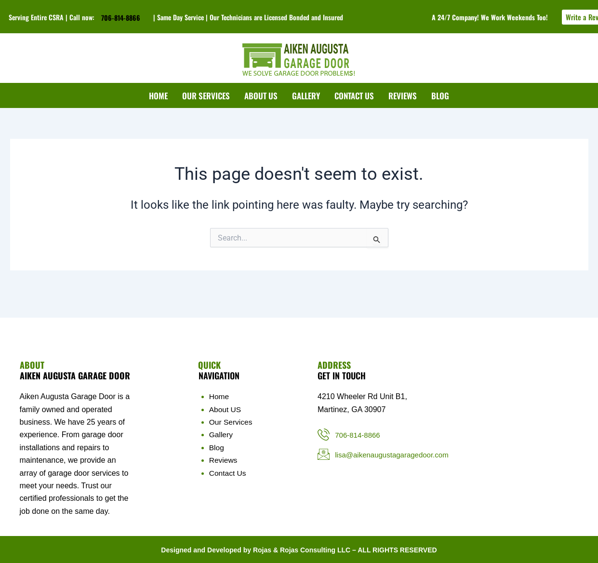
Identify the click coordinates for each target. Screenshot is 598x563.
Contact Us (228, 473)
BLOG (440, 96)
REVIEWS (402, 96)
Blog (217, 447)
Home (219, 396)
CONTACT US (354, 96)
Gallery (221, 434)
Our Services (231, 422)
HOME (158, 96)
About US (225, 409)
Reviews (223, 460)
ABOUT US (261, 96)
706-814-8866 (120, 18)
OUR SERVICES (206, 96)
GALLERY (306, 96)
